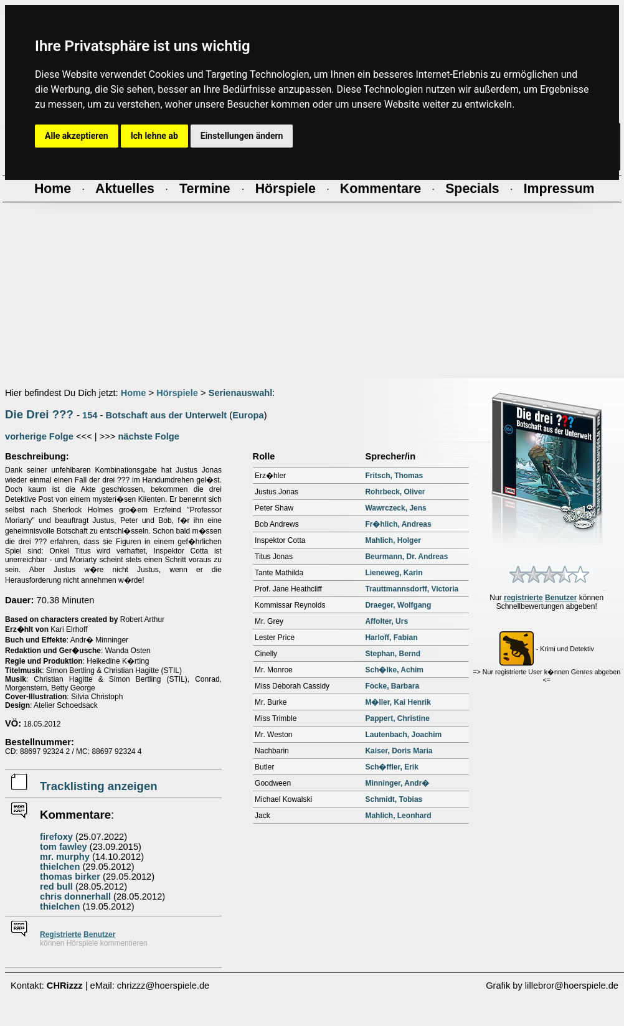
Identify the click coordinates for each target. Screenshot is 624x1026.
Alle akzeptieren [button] (76, 136)
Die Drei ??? (39, 414)
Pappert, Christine (397, 718)
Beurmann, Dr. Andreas (406, 556)
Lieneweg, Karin (393, 572)
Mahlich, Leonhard (398, 815)
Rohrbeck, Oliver (395, 491)
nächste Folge (148, 436)
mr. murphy (65, 857)
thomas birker (70, 877)
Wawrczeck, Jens (395, 508)
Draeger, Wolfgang (398, 605)
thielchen (60, 867)
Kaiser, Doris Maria (398, 750)
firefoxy (56, 837)
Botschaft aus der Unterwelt (166, 415)
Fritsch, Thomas (394, 475)
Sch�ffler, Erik (391, 767)
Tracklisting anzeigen (99, 786)
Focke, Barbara (392, 686)
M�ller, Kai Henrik (397, 702)
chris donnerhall (75, 896)
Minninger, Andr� (397, 783)
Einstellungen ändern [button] (242, 136)
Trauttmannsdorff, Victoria (411, 589)
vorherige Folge (39, 436)
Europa (248, 415)
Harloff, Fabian (391, 637)
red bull (56, 887)
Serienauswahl (241, 393)
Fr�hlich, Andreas (398, 524)
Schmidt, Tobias (393, 799)
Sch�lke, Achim (394, 670)
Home (133, 393)
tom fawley (63, 847)
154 (89, 415)
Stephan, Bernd (392, 653)
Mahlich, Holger (392, 540)
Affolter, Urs (386, 621)
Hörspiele (177, 393)
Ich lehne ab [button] (154, 136)
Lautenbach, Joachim (403, 734)
